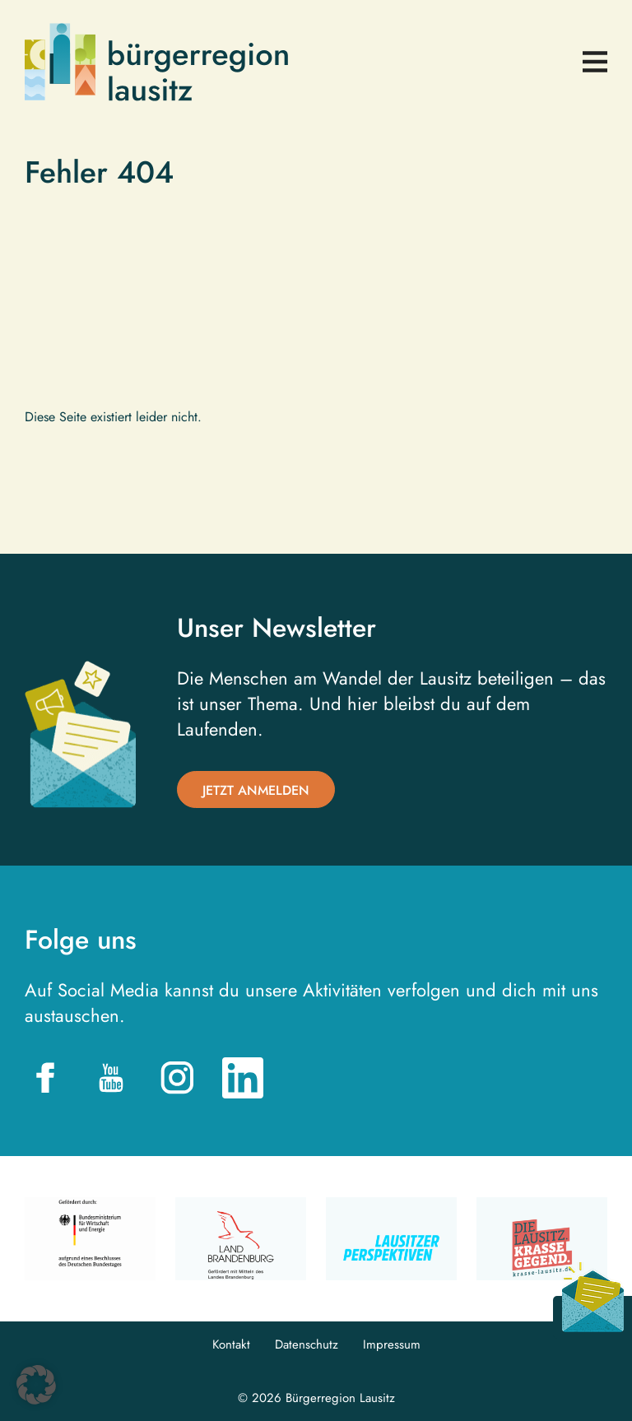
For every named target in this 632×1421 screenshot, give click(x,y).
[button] (36, 1385)
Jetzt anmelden (255, 790)
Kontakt (231, 1345)
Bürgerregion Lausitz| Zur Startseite (156, 62)
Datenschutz (306, 1345)
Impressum (392, 1345)
